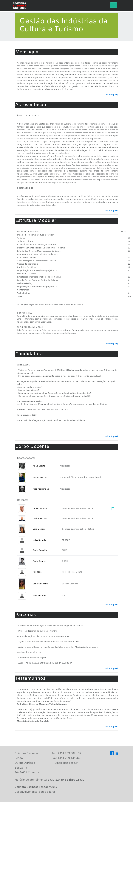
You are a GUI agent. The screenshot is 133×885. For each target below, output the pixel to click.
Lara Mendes (39, 529)
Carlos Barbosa (40, 518)
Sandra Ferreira (40, 584)
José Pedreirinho (41, 489)
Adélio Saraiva (40, 508)
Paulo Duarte (39, 561)
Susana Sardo (39, 596)
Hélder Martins (40, 477)
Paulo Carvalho (40, 550)
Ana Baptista (39, 466)
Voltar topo (111, 95)
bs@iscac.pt (70, 763)
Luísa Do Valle (39, 540)
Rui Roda (37, 572)
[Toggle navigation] (113, 5)
